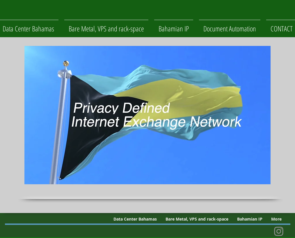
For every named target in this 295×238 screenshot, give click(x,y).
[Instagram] (279, 231)
